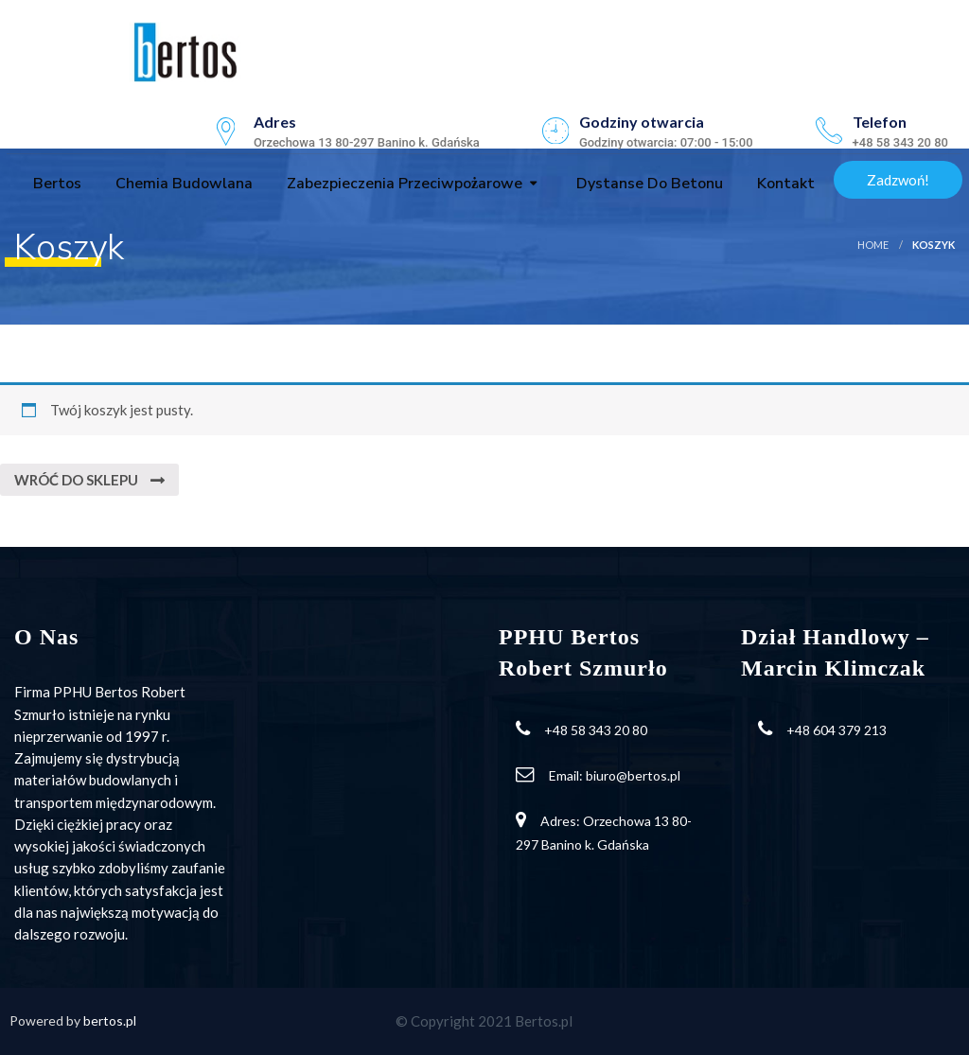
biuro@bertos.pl (633, 775)
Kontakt (784, 183)
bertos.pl (109, 1020)
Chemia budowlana (182, 183)
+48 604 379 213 (836, 730)
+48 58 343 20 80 (595, 730)
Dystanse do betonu (648, 183)
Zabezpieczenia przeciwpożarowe (402, 183)
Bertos (55, 183)
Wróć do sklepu (77, 479)
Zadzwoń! (898, 179)
